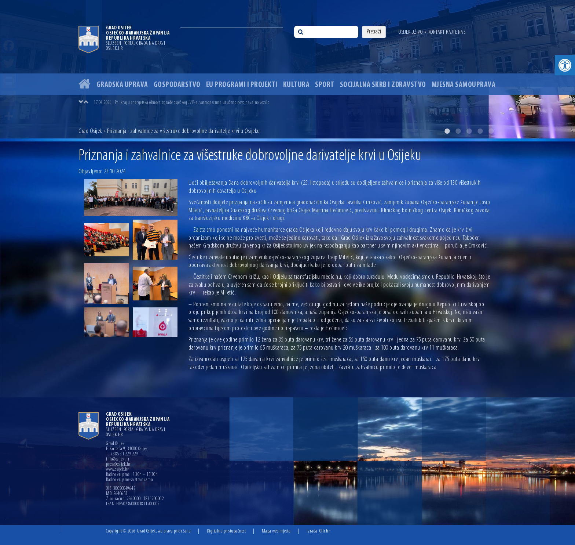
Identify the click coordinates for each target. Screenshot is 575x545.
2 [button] (458, 131)
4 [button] (480, 131)
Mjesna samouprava (464, 85)
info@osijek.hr (117, 459)
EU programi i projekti (242, 85)
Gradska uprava (122, 85)
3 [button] (469, 131)
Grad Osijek (90, 131)
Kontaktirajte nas (447, 32)
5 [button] (491, 131)
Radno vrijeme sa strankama (129, 480)
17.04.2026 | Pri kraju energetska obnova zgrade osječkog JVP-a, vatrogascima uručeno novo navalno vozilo (181, 102)
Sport (324, 85)
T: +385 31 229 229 (122, 454)
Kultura (296, 85)
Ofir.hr (324, 531)
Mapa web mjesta (276, 531)
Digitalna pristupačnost (226, 531)
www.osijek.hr (117, 469)
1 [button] (447, 131)
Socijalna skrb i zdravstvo (383, 85)
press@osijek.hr (118, 464)
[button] (565, 65)
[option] (287, 69)
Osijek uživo (410, 32)
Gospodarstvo (177, 85)
